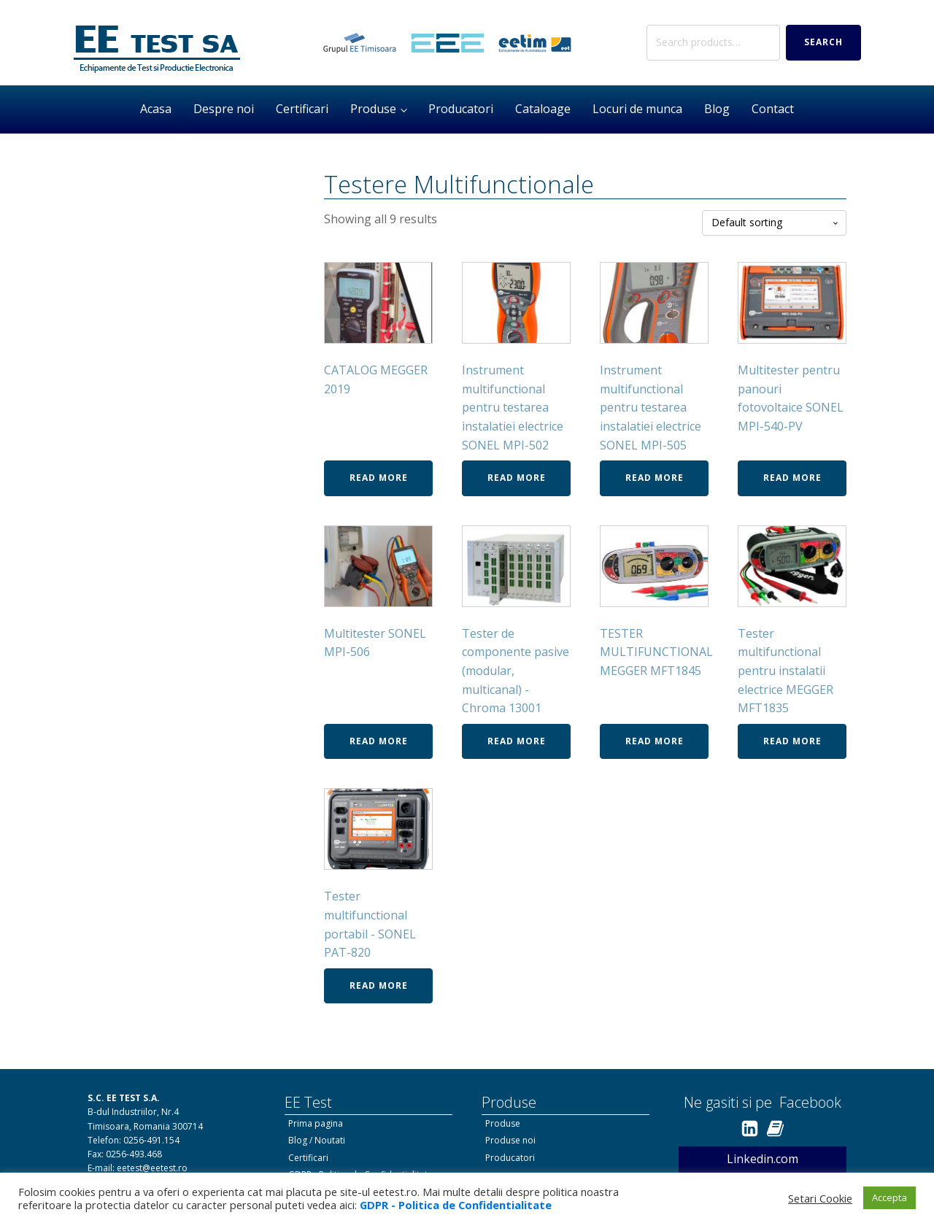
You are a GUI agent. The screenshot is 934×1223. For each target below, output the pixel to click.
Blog (717, 109)
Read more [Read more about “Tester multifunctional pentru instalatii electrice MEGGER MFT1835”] (792, 741)
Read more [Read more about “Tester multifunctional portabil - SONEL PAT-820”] (379, 985)
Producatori (460, 109)
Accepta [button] (889, 1197)
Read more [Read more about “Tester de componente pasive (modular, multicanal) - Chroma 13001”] (516, 741)
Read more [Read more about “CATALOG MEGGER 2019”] (379, 477)
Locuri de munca (637, 109)
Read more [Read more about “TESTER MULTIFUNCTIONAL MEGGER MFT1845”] (654, 741)
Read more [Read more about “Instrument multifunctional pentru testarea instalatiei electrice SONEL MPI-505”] (654, 477)
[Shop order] (774, 223)
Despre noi (223, 109)
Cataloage (543, 109)
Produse (373, 109)
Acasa (155, 109)
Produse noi (510, 1140)
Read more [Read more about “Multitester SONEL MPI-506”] (379, 741)
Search (823, 42)
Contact (773, 109)
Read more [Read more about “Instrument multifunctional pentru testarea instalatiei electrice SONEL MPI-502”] (516, 477)
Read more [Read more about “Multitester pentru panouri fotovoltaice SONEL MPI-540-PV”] (792, 477)
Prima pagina (315, 1123)
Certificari (302, 109)
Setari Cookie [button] (820, 1198)
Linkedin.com (762, 1159)
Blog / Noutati (316, 1140)
